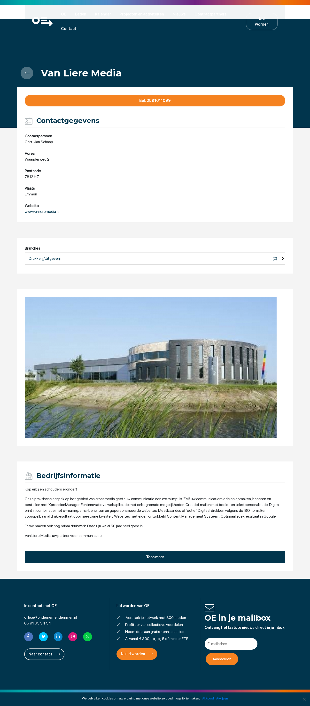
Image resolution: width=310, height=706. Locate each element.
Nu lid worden (137, 639)
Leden (77, 14)
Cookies (192, 690)
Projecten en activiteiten (139, 14)
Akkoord (208, 698)
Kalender (100, 14)
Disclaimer (127, 690)
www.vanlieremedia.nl (42, 197)
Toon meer (155, 542)
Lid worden (269, 14)
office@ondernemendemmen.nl (50, 603)
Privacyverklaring (155, 690)
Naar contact (44, 639)
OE (60, 14)
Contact (240, 14)
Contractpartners (208, 14)
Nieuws (176, 14)
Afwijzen (222, 698)
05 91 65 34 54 (37, 609)
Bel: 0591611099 (155, 86)
